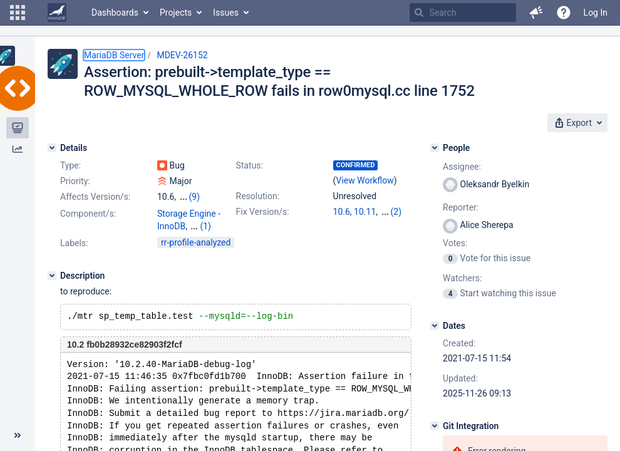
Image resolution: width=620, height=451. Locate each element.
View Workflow (365, 180)
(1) (205, 226)
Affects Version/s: (95, 197)
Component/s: (88, 214)
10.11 (365, 212)
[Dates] (434, 325)
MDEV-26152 (182, 55)
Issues (226, 13)
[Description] (52, 275)
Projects (176, 13)
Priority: (75, 181)
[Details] (52, 147)
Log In (595, 13)
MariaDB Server (114, 55)
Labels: (74, 243)
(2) (396, 212)
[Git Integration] (434, 426)
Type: (70, 165)
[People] (434, 147)
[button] (17, 12)
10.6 (341, 212)
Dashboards (114, 13)
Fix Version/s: (262, 212)
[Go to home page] (57, 12)
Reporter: (460, 207)
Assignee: (462, 167)
